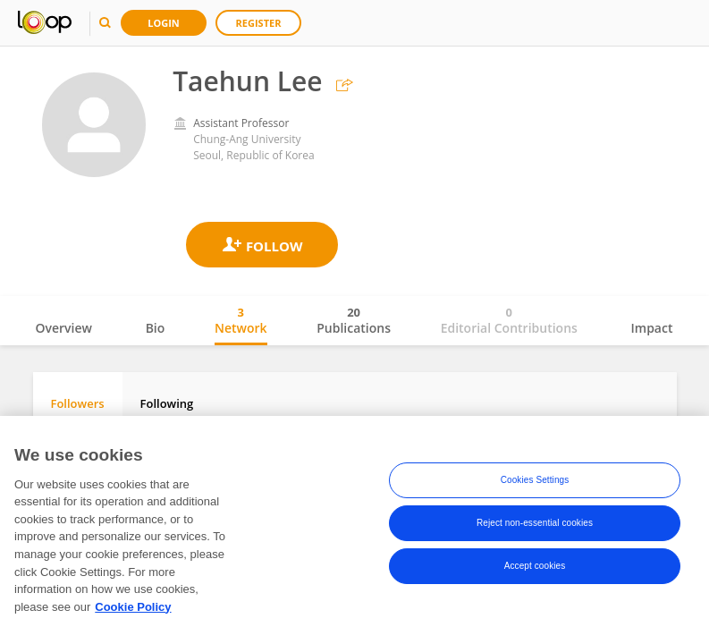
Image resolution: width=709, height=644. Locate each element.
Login (164, 23)
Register (259, 23)
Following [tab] (167, 403)
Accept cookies (535, 566)
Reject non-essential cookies (535, 523)
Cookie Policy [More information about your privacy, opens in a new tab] (133, 607)
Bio (155, 327)
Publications (354, 320)
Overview (64, 327)
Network (241, 320)
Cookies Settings (535, 480)
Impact (652, 327)
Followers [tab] (78, 403)
